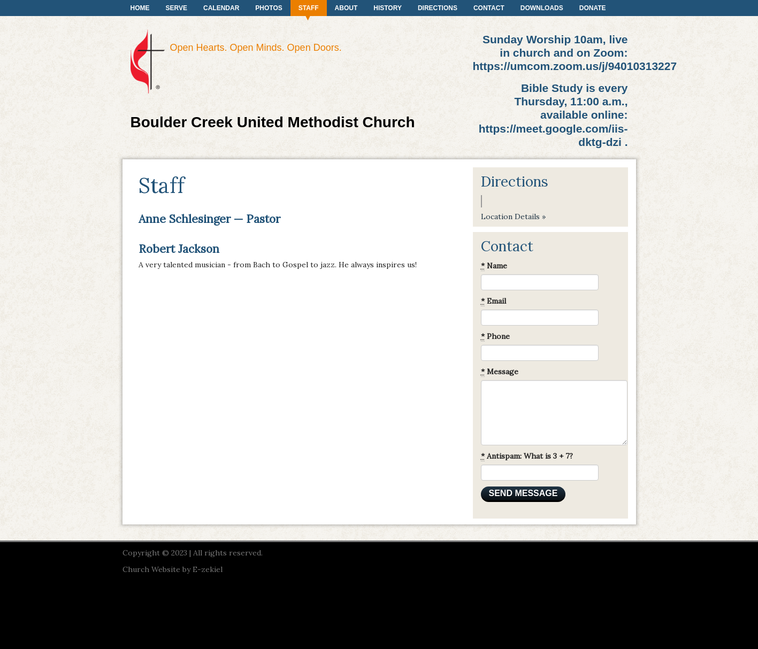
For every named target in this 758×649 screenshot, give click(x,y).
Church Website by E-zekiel (172, 569)
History (387, 8)
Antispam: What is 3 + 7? (527, 456)
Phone (495, 336)
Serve (176, 8)
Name (494, 266)
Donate (592, 8)
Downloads (541, 8)
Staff (308, 8)
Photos (268, 8)
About (346, 8)
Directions (437, 8)
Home (140, 8)
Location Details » (513, 216)
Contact (488, 8)
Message (499, 372)
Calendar (221, 8)
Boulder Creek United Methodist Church (273, 122)
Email (493, 301)
